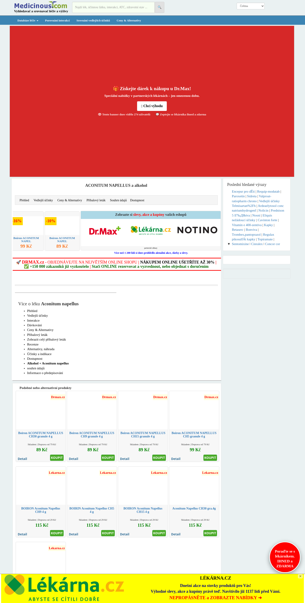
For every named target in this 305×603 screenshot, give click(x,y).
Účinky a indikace (39, 354)
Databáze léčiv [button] (27, 20)
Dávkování (34, 325)
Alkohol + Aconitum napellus (48, 363)
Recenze (33, 344)
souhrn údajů (36, 368)
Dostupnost (137, 200)
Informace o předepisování (45, 373)
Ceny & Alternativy (129, 20)
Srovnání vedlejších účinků (93, 20)
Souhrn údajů (118, 200)
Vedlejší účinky (43, 200)
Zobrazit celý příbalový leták (46, 339)
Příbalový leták (95, 200)
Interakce (33, 320)
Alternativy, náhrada (40, 349)
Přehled (24, 200)
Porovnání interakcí (57, 20)
